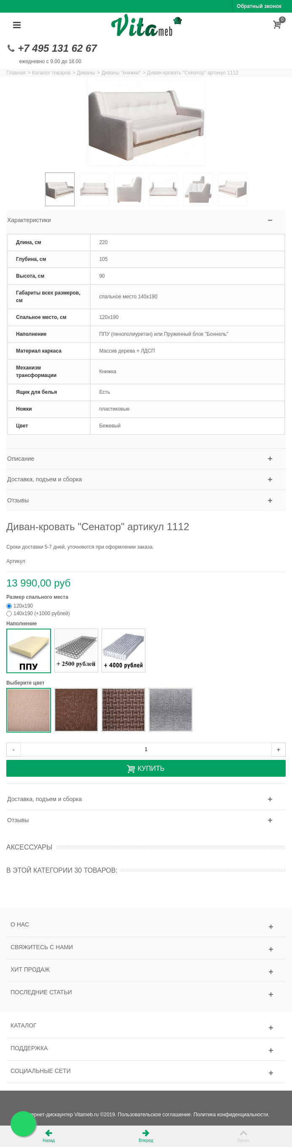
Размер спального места (38, 597)
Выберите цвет (26, 683)
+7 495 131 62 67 (57, 48)
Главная (16, 73)
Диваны (86, 73)
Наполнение (22, 624)
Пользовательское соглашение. (155, 1115)
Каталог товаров (51, 73)
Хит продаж (30, 969)
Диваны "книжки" (120, 73)
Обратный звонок (259, 6)
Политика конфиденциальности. (231, 1115)
